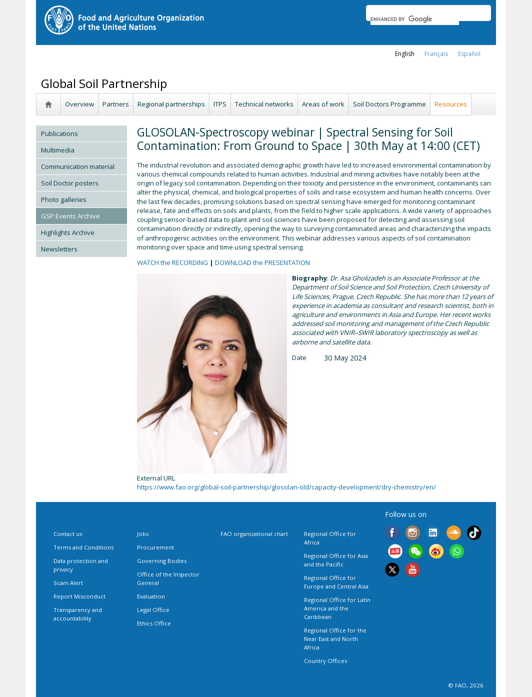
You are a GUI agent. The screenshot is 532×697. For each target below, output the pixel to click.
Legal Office (153, 610)
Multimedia (57, 150)
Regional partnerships (171, 104)
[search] (414, 19)
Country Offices (325, 660)
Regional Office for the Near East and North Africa (335, 638)
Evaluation (151, 596)
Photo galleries (63, 199)
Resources (450, 104)
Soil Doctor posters (69, 183)
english (404, 54)
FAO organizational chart (254, 534)
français (436, 54)
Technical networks (264, 104)
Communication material (77, 166)
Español (469, 54)
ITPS (220, 104)
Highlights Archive (67, 232)
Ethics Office (154, 623)
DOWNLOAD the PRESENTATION (262, 262)
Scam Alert (68, 582)
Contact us (68, 534)
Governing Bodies (161, 560)
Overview (79, 104)
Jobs (142, 534)
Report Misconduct (80, 596)
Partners (115, 104)
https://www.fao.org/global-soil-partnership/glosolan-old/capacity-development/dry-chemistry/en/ (286, 487)
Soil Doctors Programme (389, 104)
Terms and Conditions (84, 547)
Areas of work (323, 104)
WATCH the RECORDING (172, 262)
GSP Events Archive (70, 216)
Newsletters (59, 249)
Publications (59, 133)
